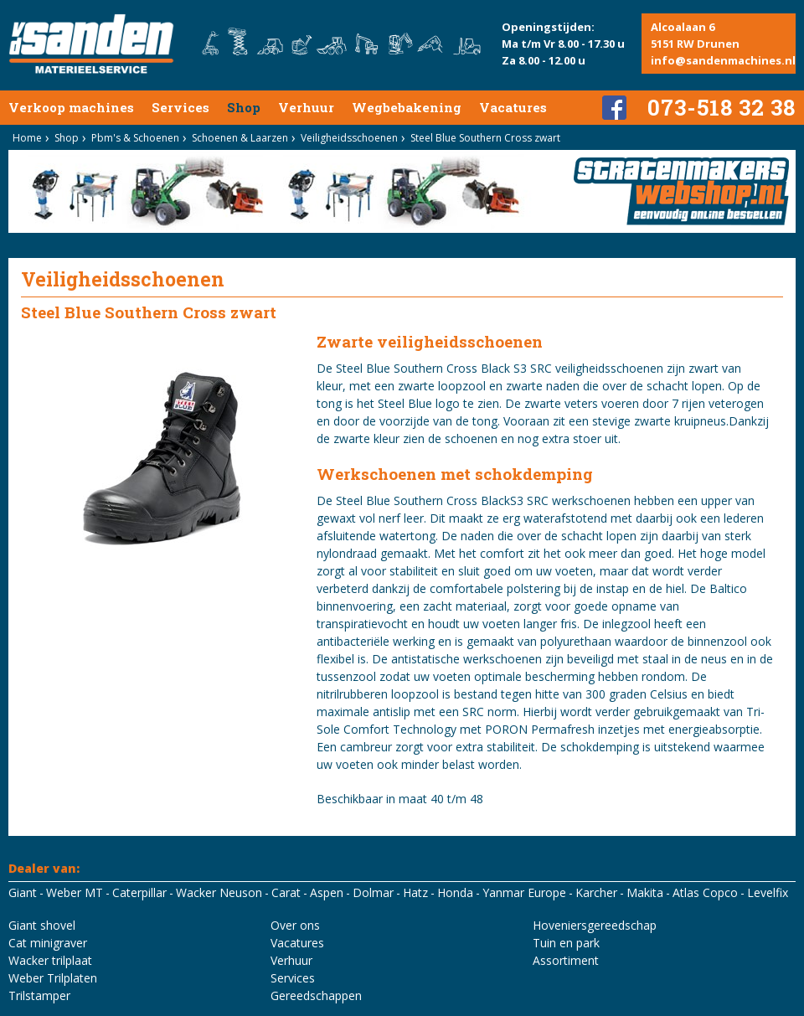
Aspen (326, 892)
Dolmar (373, 892)
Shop (243, 107)
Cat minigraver (47, 943)
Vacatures (513, 107)
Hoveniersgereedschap (595, 925)
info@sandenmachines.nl (723, 60)
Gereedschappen (316, 995)
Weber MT (74, 892)
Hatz (415, 892)
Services (180, 107)
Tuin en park (566, 943)
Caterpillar (139, 892)
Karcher (596, 892)
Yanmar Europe (524, 892)
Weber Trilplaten (52, 978)
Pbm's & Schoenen (135, 138)
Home (27, 138)
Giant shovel (41, 925)
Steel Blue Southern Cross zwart (485, 138)
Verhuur (306, 107)
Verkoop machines (71, 107)
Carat (286, 892)
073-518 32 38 (721, 107)
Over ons (295, 925)
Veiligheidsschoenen (349, 138)
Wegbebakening (406, 107)
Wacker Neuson (219, 892)
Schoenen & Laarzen (240, 138)
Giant (22, 892)
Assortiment (566, 960)
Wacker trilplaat (50, 960)
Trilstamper (39, 995)
